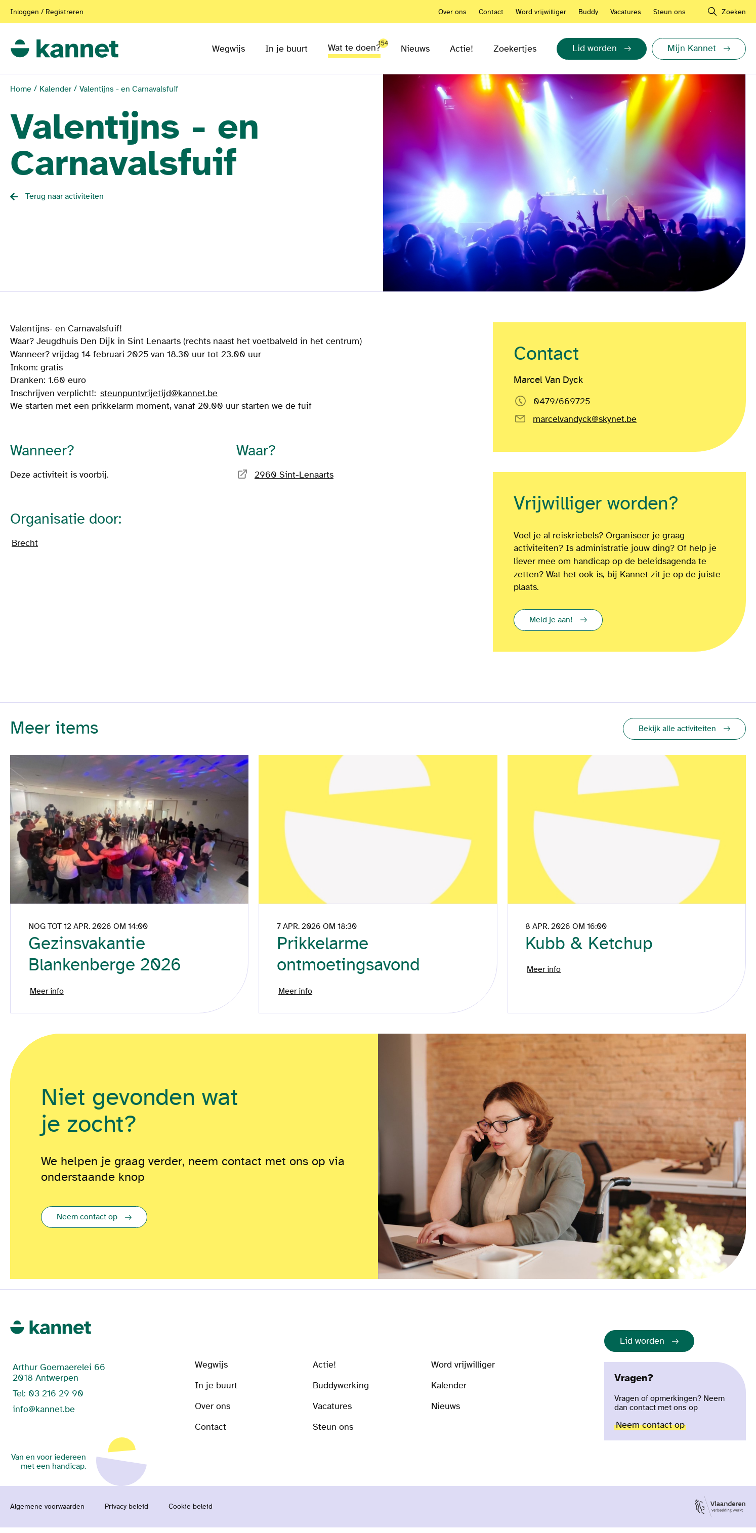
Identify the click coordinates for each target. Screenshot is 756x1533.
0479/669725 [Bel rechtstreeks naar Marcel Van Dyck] (561, 401)
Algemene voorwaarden (47, 1512)
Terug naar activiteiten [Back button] (64, 196)
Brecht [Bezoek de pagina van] (25, 543)
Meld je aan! (551, 619)
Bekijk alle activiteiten (677, 728)
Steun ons (669, 12)
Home (20, 89)
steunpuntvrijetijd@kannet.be (159, 393)
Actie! (461, 49)
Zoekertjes (514, 49)
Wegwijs (228, 49)
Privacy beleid (126, 1512)
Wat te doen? (354, 45)
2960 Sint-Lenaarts (294, 475)
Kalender (55, 89)
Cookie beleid (191, 1512)
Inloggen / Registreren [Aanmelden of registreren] (46, 12)
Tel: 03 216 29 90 (48, 1399)
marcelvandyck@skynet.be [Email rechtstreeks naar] (585, 419)
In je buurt (286, 49)
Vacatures (625, 12)
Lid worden (642, 1346)
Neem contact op (87, 1222)
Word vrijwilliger (541, 12)
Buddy (588, 12)
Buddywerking (341, 1391)
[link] (64, 49)
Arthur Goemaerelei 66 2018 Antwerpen (59, 1378)
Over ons (452, 12)
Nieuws (415, 49)
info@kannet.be (44, 1415)
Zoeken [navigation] (734, 12)
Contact (491, 12)
